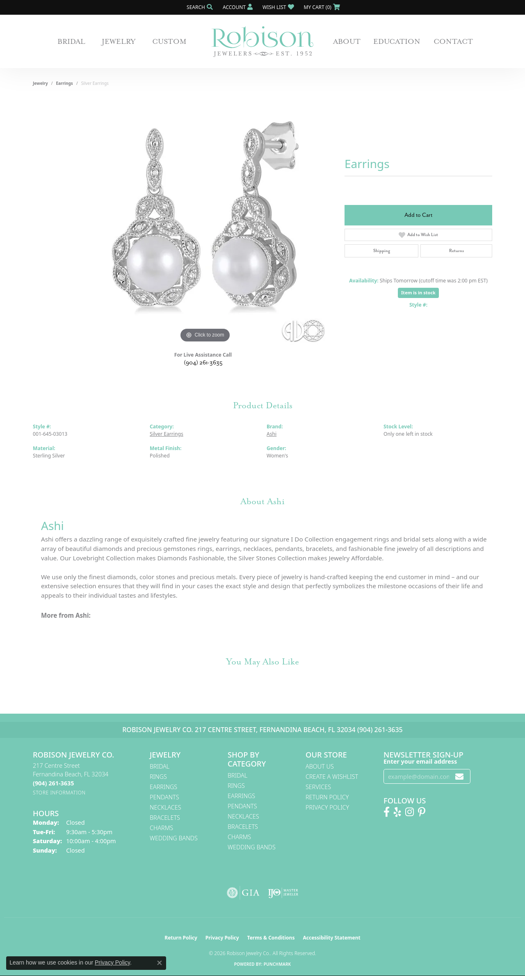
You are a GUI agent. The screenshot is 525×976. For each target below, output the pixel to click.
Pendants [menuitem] (164, 797)
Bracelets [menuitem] (165, 817)
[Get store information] (59, 792)
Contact (453, 41)
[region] (205, 222)
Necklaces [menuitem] (165, 807)
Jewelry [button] (119, 41)
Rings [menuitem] (158, 776)
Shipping (381, 250)
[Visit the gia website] (243, 893)
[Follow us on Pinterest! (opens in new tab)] (421, 812)
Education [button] (396, 41)
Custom (169, 41)
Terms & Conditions (271, 937)
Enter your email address (420, 761)
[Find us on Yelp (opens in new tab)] (397, 812)
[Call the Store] (53, 783)
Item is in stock (418, 292)
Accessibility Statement (331, 937)
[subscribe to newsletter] (459, 776)
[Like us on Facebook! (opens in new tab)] (386, 812)
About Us (320, 766)
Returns (456, 250)
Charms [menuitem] (161, 828)
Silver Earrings (166, 433)
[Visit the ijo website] (283, 893)
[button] (199, 7)
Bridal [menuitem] (159, 766)
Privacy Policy (327, 807)
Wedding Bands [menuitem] (174, 838)
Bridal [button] (71, 41)
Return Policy (327, 797)
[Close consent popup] (159, 962)
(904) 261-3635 (203, 362)
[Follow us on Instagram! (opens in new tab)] (409, 812)
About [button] (347, 41)
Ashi (271, 433)
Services (318, 787)
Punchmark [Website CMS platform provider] (277, 964)
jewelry (40, 83)
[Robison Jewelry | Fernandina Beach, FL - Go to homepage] (262, 41)
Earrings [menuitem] (163, 787)
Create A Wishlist (332, 776)
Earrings (64, 83)
